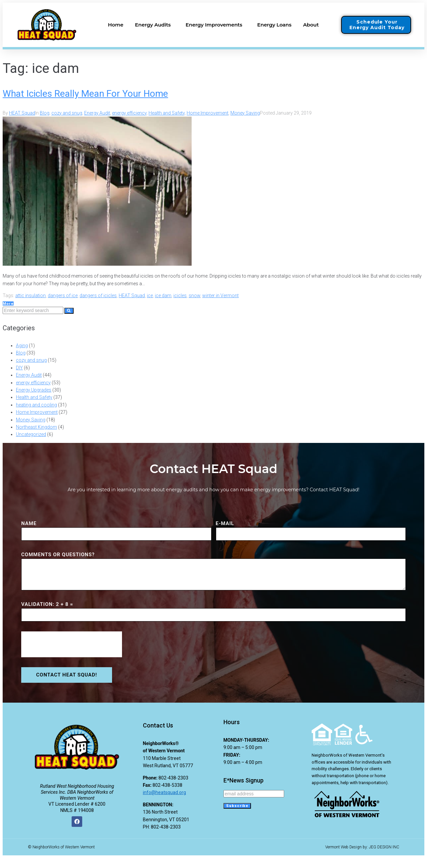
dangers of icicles (98, 295)
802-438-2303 (173, 777)
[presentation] (71, 644)
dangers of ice (63, 295)
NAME (28, 523)
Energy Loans (274, 25)
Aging (22, 345)
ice (150, 295)
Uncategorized (31, 434)
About (312, 25)
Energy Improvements (216, 25)
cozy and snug (66, 113)
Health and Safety (167, 113)
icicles (180, 295)
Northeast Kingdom (36, 427)
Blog (44, 113)
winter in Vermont (220, 295)
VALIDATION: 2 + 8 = (47, 604)
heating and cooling (36, 404)
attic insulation (30, 295)
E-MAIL (225, 523)
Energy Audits (154, 25)
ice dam (163, 295)
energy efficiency (129, 113)
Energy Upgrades (33, 390)
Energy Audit (97, 113)
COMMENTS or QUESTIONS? (58, 555)
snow (194, 295)
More (8, 303)
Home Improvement (207, 113)
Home (115, 25)
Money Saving (245, 113)
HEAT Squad (22, 113)
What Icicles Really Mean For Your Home (85, 93)
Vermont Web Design (343, 847)
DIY (19, 367)
